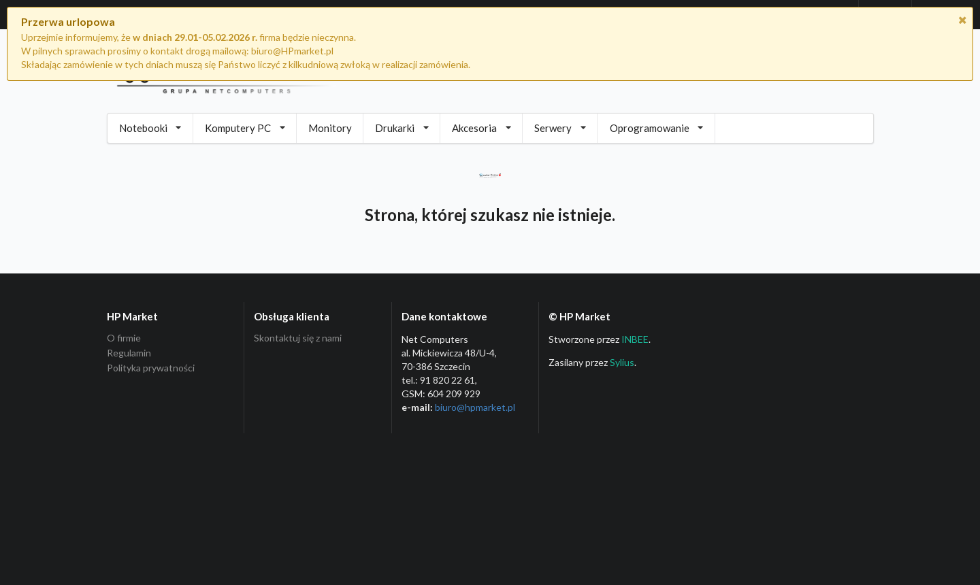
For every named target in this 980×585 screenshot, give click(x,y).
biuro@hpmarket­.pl (475, 407)
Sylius (622, 362)
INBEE (635, 339)
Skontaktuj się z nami (298, 338)
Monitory (330, 128)
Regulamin (129, 352)
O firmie (124, 338)
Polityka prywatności (151, 367)
